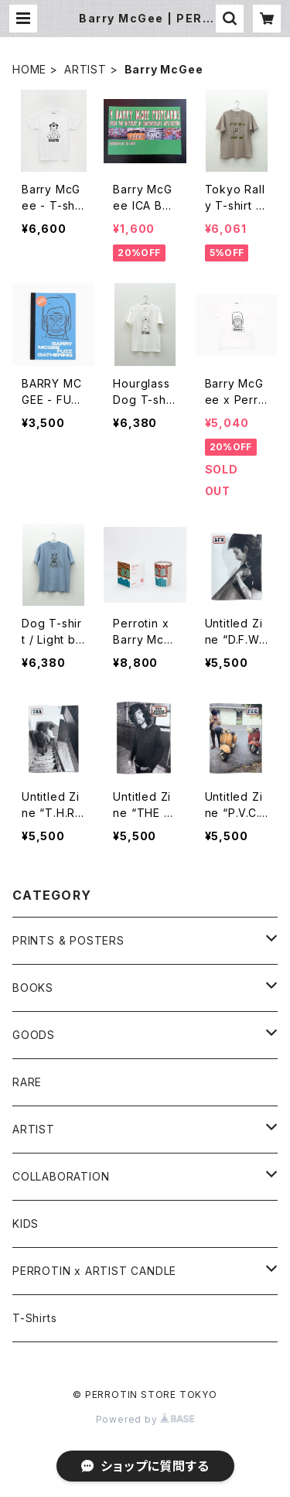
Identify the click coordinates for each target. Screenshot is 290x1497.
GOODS (33, 1034)
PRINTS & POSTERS (68, 940)
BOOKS (32, 987)
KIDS (25, 1223)
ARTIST (85, 69)
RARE (27, 1082)
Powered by (145, 1419)
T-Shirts (34, 1317)
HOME (29, 69)
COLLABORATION (60, 1176)
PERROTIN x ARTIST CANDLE (94, 1270)
